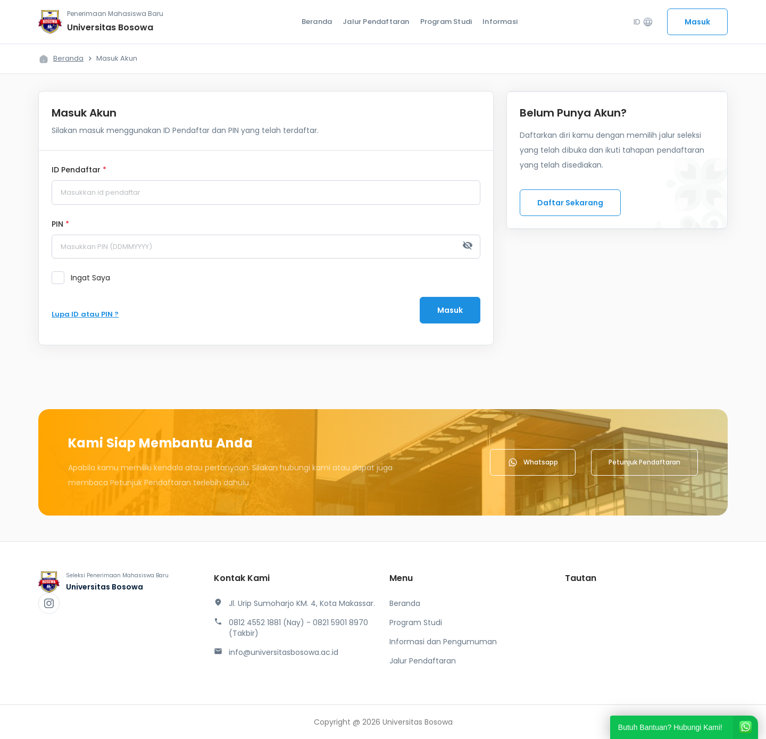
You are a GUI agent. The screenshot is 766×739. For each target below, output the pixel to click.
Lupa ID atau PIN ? (85, 314)
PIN (60, 224)
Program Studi (446, 21)
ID (643, 22)
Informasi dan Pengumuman (443, 641)
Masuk (697, 21)
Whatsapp (532, 462)
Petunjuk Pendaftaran (644, 462)
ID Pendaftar (79, 170)
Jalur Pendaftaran (376, 21)
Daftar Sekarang (570, 202)
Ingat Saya (90, 277)
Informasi (500, 21)
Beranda (317, 21)
